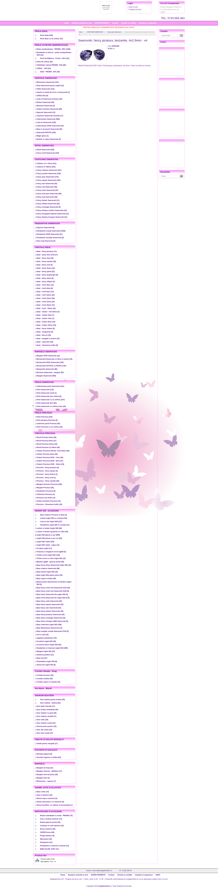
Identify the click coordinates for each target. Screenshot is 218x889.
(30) (49, 575)
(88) (49, 109)
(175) (45, 390)
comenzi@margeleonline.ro (102, 871)
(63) (47, 403)
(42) (44, 68)
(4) (46, 106)
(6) (46, 241)
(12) (45, 285)
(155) (45, 542)
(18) (49, 504)
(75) (56, 816)
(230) (49, 484)
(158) (46, 35)
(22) (46, 295)
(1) (53, 92)
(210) (53, 518)
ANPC (158, 875)
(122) (46, 89)
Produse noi (40, 855)
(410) (48, 153)
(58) (49, 538)
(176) (48, 177)
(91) (51, 366)
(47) (50, 461)
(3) (46, 498)
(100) (46, 132)
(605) (46, 376)
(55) (48, 204)
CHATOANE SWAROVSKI (95, 32)
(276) (53, 598)
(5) (48, 312)
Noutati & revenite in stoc (82, 23)
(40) (48, 447)
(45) (47, 454)
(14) (42, 96)
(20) (45, 62)
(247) (51, 400)
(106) (49, 174)
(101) (48, 82)
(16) (46, 268)
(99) (48, 568)
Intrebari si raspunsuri (148, 23)
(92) (49, 129)
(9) (47, 345)
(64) (47, 832)
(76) (47, 638)
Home (66, 23)
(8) (49, 207)
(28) (46, 437)
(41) (52, 210)
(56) (50, 562)
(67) (42, 658)
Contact (115, 23)
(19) (46, 322)
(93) (53, 451)
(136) (46, 122)
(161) (50, 386)
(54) (47, 197)
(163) (48, 180)
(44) (46, 302)
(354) (45, 150)
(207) (49, 170)
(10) (48, 339)
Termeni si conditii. (128, 23)
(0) (49, 139)
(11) (44, 548)
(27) (46, 441)
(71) (47, 251)
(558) (48, 119)
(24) (50, 126)
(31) (46, 842)
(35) (45, 679)
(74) (51, 819)
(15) (51, 39)
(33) (54, 565)
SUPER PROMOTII (102, 23)
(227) (51, 522)
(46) (50, 72)
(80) (51, 65)
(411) (46, 163)
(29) (51, 406)
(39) (47, 187)
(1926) (51, 231)
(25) (50, 427)
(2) (47, 471)
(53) (50, 604)
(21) (48, 200)
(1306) (54, 49)
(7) (45, 315)
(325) (46, 167)
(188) (49, 625)
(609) (48, 535)
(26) (47, 184)
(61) (46, 272)
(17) (50, 116)
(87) (47, 190)
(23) (46, 651)
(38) (46, 298)
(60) (45, 102)
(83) (50, 372)
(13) (46, 112)
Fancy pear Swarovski (114, 32)
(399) (52, 648)
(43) (50, 457)
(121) (55, 58)
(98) (49, 528)
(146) (48, 555)
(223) (45, 417)
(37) (49, 771)
